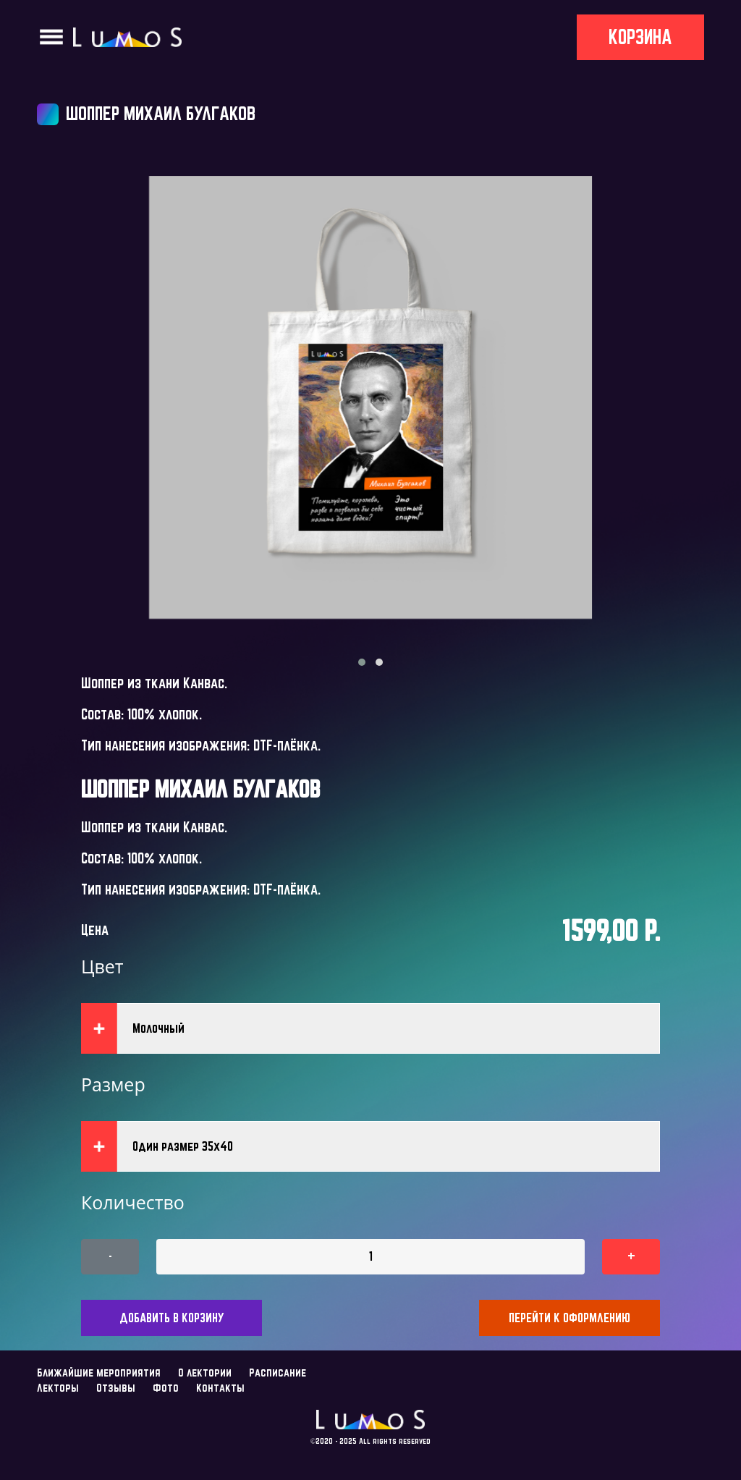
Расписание (277, 1372)
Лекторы (58, 1388)
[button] (361, 662)
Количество (133, 1202)
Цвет (102, 966)
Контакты (220, 1388)
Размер (113, 1084)
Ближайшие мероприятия (99, 1372)
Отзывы (115, 1388)
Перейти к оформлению (569, 1317)
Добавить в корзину (171, 1317)
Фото (166, 1388)
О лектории (205, 1372)
